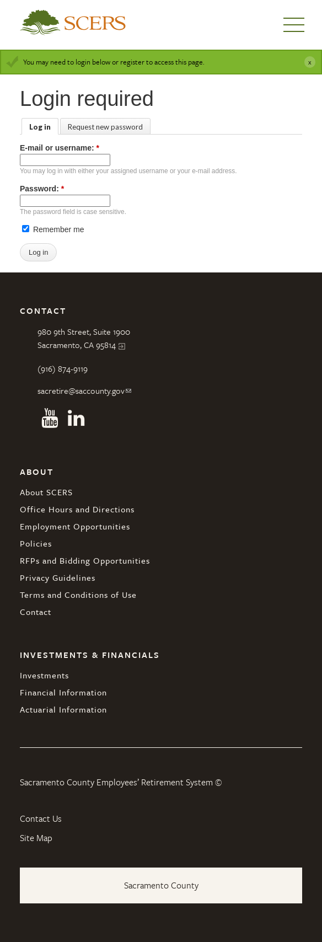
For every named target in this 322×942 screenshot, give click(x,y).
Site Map (36, 837)
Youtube (49, 418)
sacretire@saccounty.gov (81, 390)
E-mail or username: (59, 147)
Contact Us (41, 818)
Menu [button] (293, 25)
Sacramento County (161, 885)
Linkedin (76, 418)
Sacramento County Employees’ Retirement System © (121, 782)
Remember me (53, 229)
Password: (42, 188)
